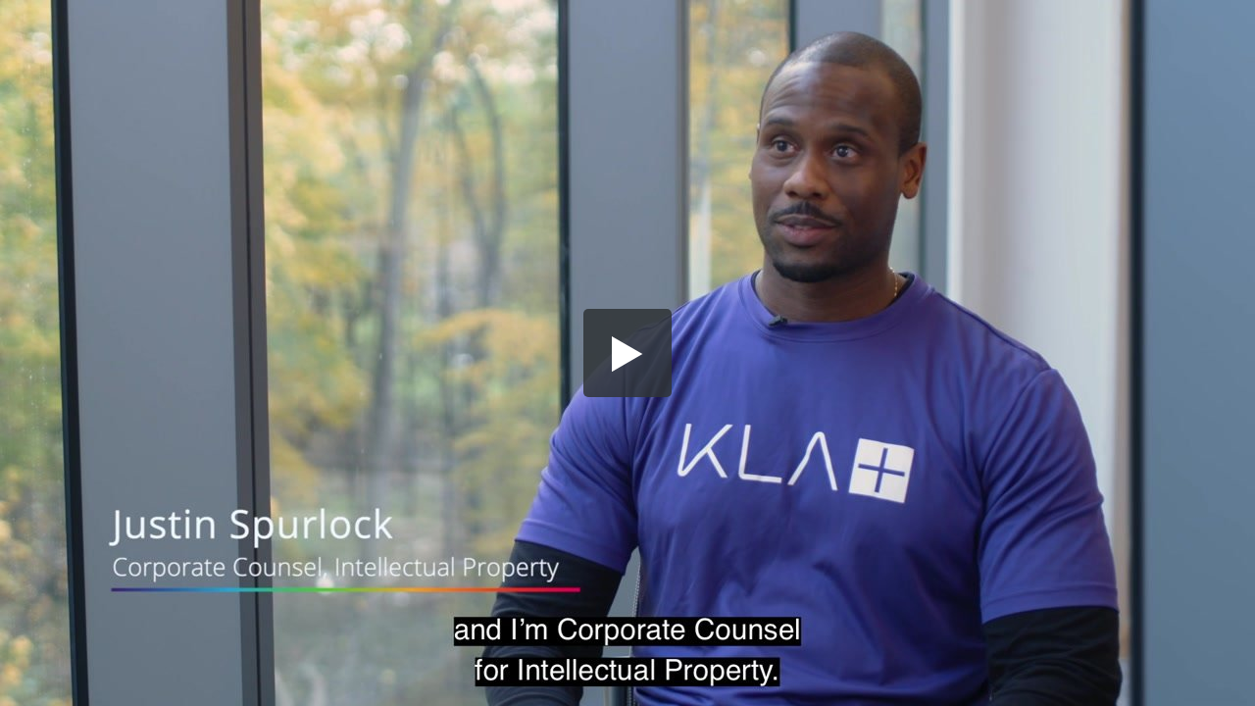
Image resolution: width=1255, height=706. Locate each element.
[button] (627, 353)
